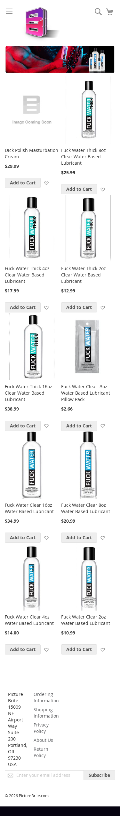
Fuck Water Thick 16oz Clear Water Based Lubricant (28, 392)
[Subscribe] (99, 775)
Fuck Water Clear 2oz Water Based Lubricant (85, 620)
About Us (43, 740)
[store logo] (39, 22)
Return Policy (41, 752)
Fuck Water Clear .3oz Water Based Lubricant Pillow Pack (85, 392)
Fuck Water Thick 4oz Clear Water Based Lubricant (27, 274)
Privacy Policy (41, 728)
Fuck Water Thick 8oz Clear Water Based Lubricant (83, 156)
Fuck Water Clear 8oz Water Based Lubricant (85, 508)
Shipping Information (46, 712)
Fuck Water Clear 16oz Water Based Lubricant (29, 508)
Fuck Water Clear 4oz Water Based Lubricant (29, 620)
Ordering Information (46, 697)
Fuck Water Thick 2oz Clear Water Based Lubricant (83, 274)
